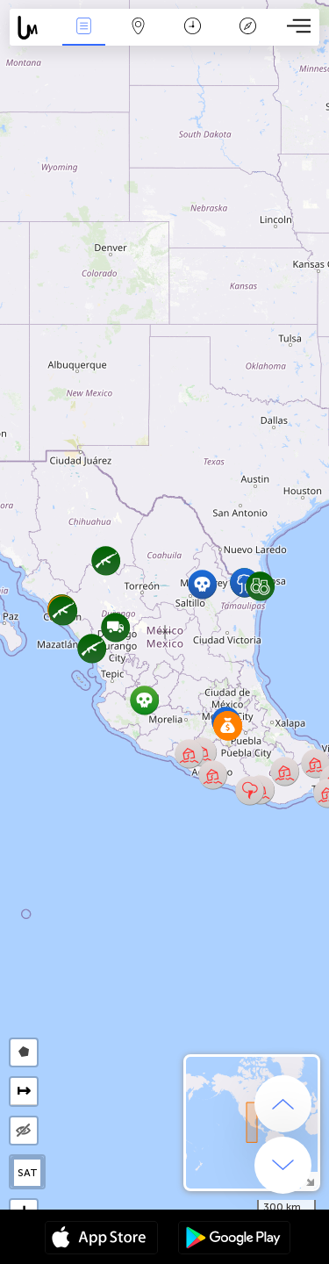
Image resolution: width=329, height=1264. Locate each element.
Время (192, 28)
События (83, 28)
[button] (249, 790)
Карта (138, 28)
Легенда (247, 28)
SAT (28, 1173)
